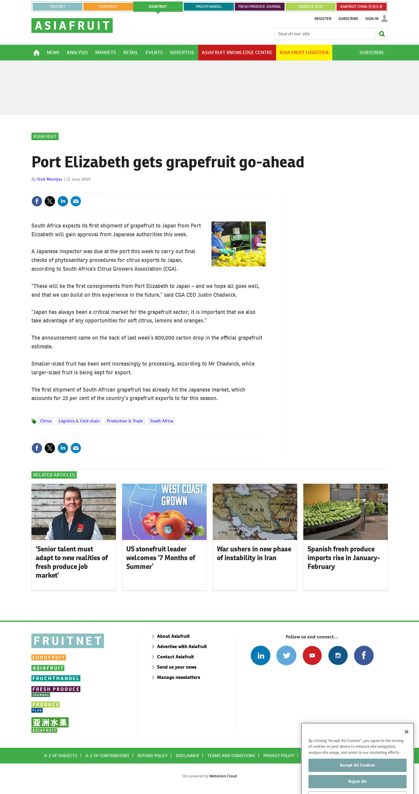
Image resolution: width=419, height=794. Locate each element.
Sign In (372, 19)
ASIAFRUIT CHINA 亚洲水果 (361, 6)
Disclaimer (187, 755)
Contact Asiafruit (175, 657)
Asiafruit (45, 136)
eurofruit (108, 6)
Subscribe (348, 19)
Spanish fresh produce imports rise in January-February (344, 557)
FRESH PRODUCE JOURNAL (259, 6)
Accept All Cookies (357, 780)
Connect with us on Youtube (312, 655)
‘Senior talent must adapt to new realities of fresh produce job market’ (72, 561)
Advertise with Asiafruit (182, 646)
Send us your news (176, 667)
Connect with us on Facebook (364, 655)
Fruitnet (58, 6)
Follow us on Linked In (260, 655)
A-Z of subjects (60, 755)
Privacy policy (278, 755)
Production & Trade (125, 421)
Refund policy (152, 755)
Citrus (45, 421)
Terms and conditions (231, 755)
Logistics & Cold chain (79, 421)
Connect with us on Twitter (286, 655)
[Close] (406, 747)
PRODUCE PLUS (310, 6)
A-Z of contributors (107, 755)
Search (382, 34)
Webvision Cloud (223, 776)
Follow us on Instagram (338, 655)
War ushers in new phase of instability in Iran (254, 553)
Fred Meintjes (49, 179)
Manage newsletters (178, 677)
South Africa (161, 421)
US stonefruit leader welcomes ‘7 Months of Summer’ (160, 557)
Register (322, 19)
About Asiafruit (173, 636)
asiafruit (158, 6)
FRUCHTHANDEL (209, 6)
